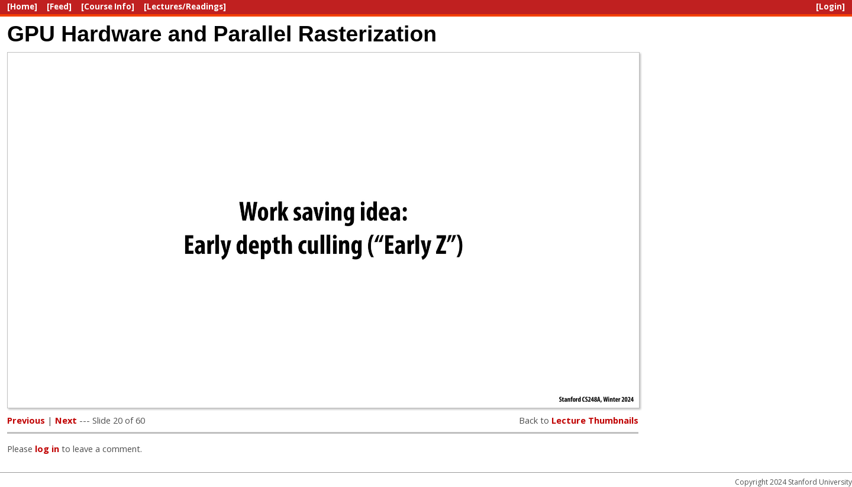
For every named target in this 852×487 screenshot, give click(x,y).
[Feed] (59, 6)
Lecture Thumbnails (594, 420)
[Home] (22, 6)
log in (47, 448)
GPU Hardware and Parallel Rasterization (222, 33)
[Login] (830, 6)
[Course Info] (107, 6)
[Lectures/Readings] (185, 6)
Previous (26, 420)
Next (66, 420)
